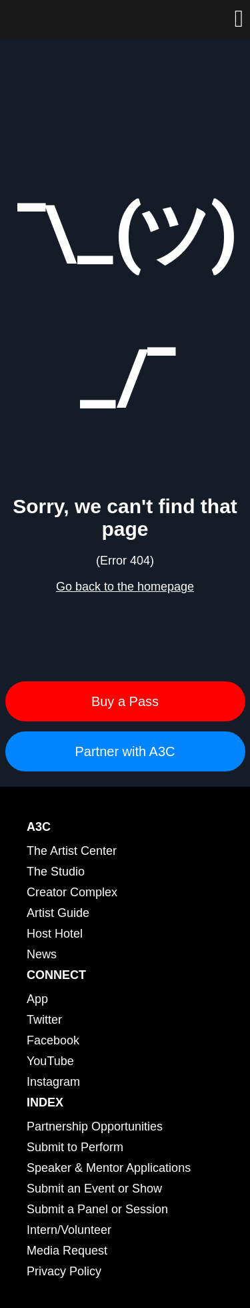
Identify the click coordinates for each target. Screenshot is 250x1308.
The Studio (56, 871)
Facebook (53, 1040)
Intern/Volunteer (69, 1230)
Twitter (44, 1019)
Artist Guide (58, 913)
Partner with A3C (125, 751)
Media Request (67, 1250)
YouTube (50, 1061)
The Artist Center (72, 851)
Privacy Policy (64, 1271)
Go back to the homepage (125, 586)
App (37, 999)
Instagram (53, 1081)
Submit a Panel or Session (97, 1209)
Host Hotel (55, 933)
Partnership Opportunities (95, 1126)
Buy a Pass (125, 701)
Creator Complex (72, 892)
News (42, 954)
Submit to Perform (75, 1147)
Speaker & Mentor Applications (109, 1168)
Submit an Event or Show (94, 1188)
